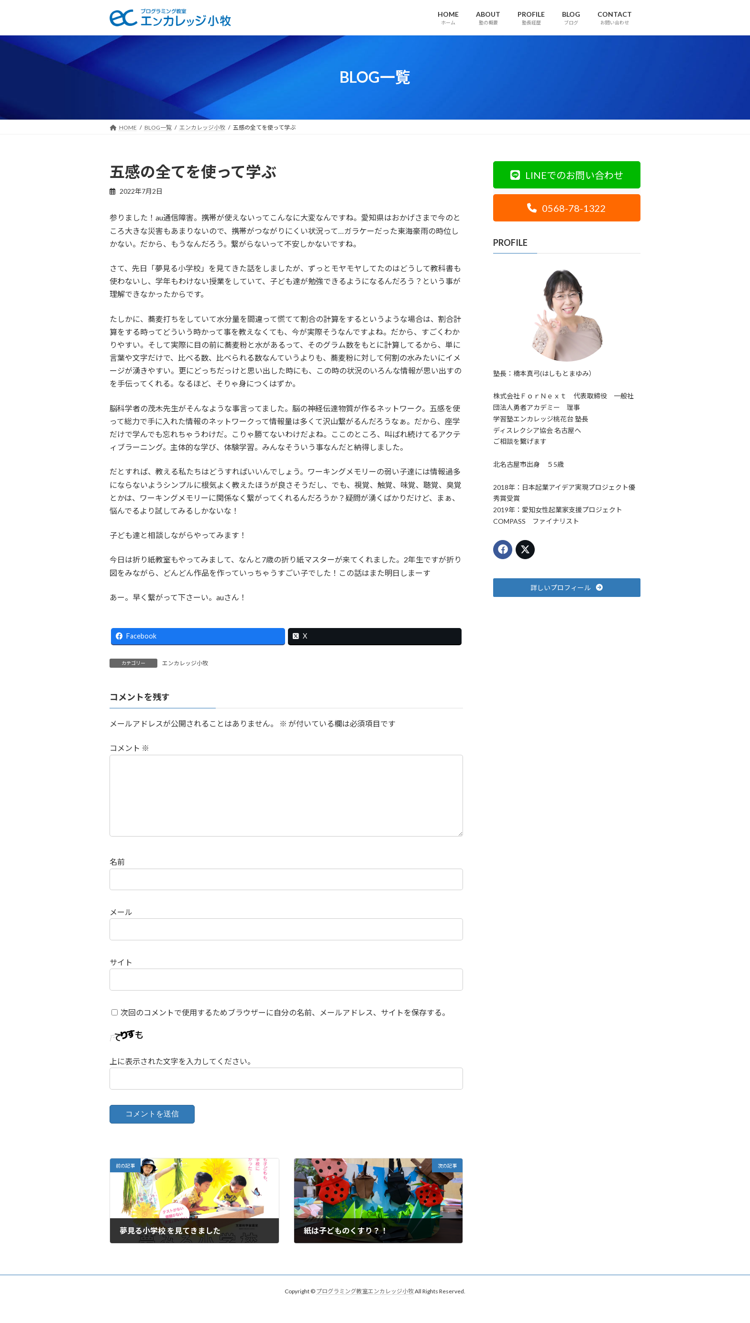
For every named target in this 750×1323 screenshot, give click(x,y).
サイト (121, 977)
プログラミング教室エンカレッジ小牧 (365, 1306)
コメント (129, 748)
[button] (566, 174)
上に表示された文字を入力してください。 (182, 1076)
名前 (117, 877)
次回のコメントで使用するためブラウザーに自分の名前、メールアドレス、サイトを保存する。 (285, 1027)
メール (121, 927)
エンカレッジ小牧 (185, 663)
